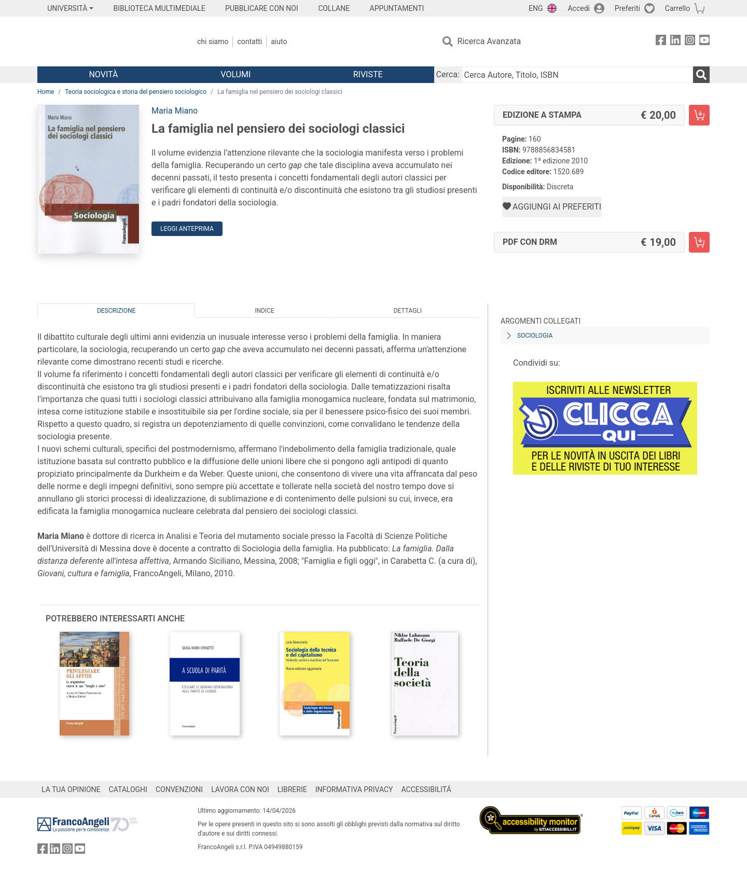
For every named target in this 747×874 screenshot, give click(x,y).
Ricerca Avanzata (489, 41)
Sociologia (534, 335)
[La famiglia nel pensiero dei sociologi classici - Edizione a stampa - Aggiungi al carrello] (699, 115)
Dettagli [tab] (408, 310)
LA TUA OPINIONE (71, 789)
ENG (536, 8)
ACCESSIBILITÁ (426, 789)
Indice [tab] (264, 310)
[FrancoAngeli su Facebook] (661, 42)
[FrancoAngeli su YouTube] (704, 42)
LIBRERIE (292, 789)
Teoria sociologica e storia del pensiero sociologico (135, 91)
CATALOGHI (128, 789)
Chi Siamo (212, 41)
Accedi (579, 8)
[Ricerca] (701, 74)
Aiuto (279, 41)
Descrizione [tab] (116, 310)
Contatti (249, 41)
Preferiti (627, 8)
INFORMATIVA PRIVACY (354, 789)
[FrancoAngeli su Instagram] (690, 42)
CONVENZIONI (179, 789)
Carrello (677, 8)
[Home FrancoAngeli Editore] (106, 41)
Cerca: (448, 74)
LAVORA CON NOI (240, 789)
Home (45, 91)
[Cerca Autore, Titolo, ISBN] (577, 74)
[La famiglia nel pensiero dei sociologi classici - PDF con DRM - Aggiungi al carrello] (699, 242)
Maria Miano (174, 111)
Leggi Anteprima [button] (187, 228)
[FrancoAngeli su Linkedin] (675, 42)
